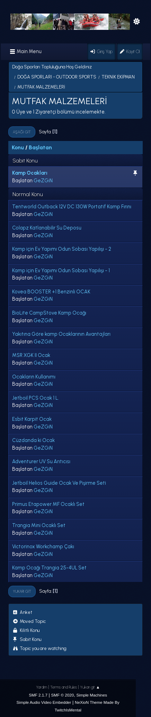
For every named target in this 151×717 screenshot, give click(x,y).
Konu (18, 147)
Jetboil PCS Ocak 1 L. (35, 398)
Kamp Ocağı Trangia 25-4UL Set (49, 568)
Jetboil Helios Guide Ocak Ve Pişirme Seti (59, 483)
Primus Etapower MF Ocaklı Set (48, 504)
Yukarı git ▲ (90, 687)
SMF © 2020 (62, 695)
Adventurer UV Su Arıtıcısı (41, 461)
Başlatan (40, 147)
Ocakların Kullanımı (33, 377)
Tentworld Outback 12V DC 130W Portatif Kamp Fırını (71, 206)
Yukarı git (22, 591)
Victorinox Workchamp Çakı (43, 546)
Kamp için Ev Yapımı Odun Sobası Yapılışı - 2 (61, 249)
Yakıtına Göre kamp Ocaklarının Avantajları (61, 334)
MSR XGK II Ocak (31, 355)
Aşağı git (22, 132)
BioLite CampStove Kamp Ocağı (49, 313)
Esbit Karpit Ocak (32, 419)
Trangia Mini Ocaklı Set (38, 525)
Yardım (41, 687)
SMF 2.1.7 (38, 695)
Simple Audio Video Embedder (44, 702)
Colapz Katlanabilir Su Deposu (46, 228)
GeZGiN (43, 180)
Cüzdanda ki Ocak (33, 440)
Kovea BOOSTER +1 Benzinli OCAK (51, 292)
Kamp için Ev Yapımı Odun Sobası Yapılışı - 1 (61, 270)
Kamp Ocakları (29, 173)
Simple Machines (91, 695)
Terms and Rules (63, 687)
